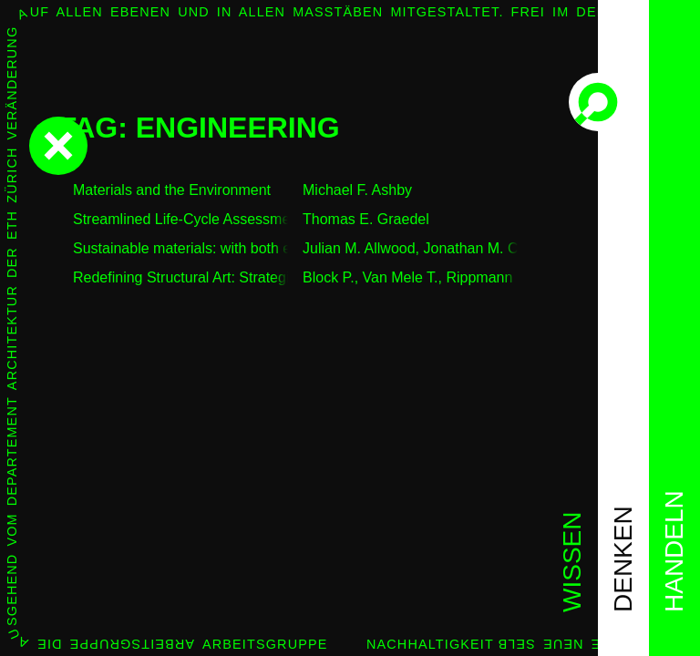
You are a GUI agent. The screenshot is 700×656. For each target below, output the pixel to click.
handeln (674, 551)
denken (623, 559)
